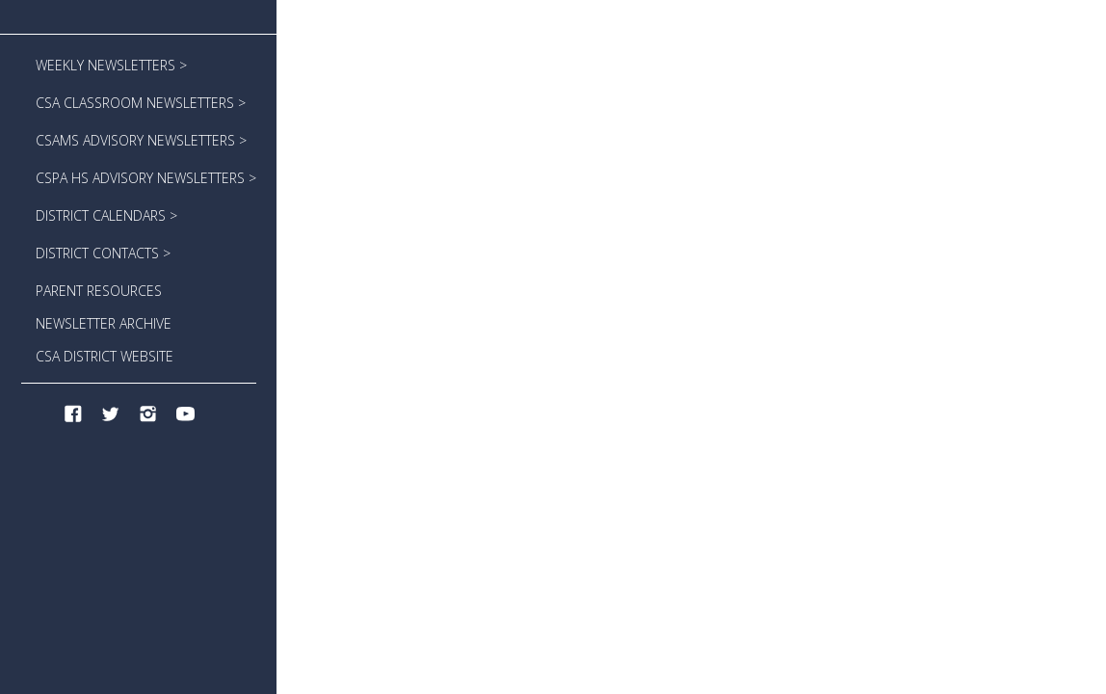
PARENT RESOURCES (99, 290)
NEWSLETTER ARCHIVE (103, 323)
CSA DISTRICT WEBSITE (104, 356)
